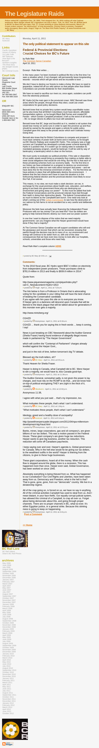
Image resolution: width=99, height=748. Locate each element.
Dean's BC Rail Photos (11, 554)
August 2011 (7, 693)
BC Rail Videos (8, 551)
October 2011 (8, 697)
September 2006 (9, 571)
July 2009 (6, 641)
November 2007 (9, 600)
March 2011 (7, 683)
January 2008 (8, 604)
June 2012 (6, 711)
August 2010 (7, 668)
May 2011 (6, 687)
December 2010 (9, 676)
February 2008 (8, 606)
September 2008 (9, 621)
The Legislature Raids (34, 13)
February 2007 (8, 582)
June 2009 (6, 639)
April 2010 (6, 660)
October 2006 (8, 573)
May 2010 (6, 662)
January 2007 (8, 580)
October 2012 (8, 713)
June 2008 (6, 615)
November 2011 (9, 699)
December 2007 (9, 602)
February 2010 (8, 656)
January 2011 (8, 678)
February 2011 (8, 680)
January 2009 (8, 629)
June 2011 (6, 689)
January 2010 (8, 654)
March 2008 (7, 608)
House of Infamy (9, 52)
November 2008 (9, 625)
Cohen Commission (55, 200)
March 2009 (7, 633)
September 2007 (9, 596)
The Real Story (8, 65)
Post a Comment (33, 514)
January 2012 (8, 703)
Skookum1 (39, 389)
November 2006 (9, 576)
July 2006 (6, 567)
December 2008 (9, 627)
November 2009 (9, 650)
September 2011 (9, 695)
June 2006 (6, 565)
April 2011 (6, 685)
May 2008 (6, 613)
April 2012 (6, 709)
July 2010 (6, 666)
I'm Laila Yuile (8, 54)
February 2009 (8, 631)
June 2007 (6, 590)
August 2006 (7, 569)
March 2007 (7, 584)
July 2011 (6, 691)
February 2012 (8, 705)
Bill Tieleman (7, 56)
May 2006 (6, 563)
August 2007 (7, 594)
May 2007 (6, 588)
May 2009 (6, 637)
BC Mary (38, 360)
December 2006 (9, 578)
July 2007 (6, 592)
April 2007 (6, 586)
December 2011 (9, 701)
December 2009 (9, 652)
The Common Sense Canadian (37, 61)
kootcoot (38, 418)
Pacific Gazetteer (9, 50)
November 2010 (9, 674)
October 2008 (8, 623)
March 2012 (7, 707)
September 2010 (9, 670)
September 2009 (9, 645)
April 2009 (6, 635)
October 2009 (8, 648)
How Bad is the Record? (8, 59)
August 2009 (7, 643)
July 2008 (6, 617)
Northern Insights (9, 63)
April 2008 (6, 610)
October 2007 (8, 598)
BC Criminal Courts (10, 71)
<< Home (27, 525)
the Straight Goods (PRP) (10, 68)
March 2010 (7, 658)
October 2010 (8, 672)
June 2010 (6, 664)
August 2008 (7, 619)
